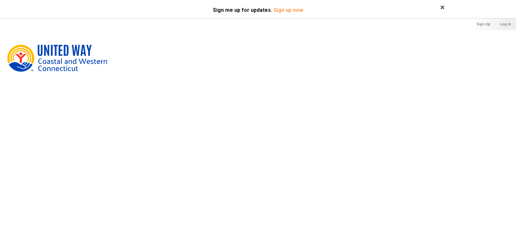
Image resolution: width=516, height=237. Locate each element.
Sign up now (288, 10)
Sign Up (483, 24)
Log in (505, 24)
